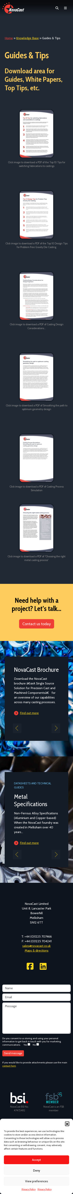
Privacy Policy (29, 1189)
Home (9, 38)
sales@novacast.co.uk (36, 946)
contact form (9, 1065)
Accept (36, 1160)
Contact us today (36, 623)
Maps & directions (36, 950)
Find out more (29, 713)
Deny (36, 1170)
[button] (67, 1124)
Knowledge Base (27, 38)
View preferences (36, 1181)
